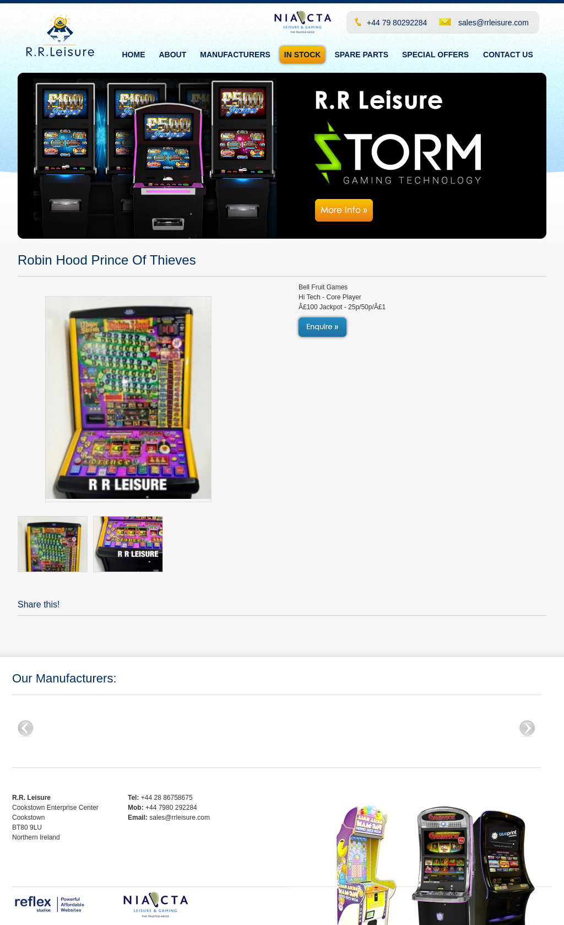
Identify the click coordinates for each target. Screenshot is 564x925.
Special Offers (435, 54)
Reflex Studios (50, 904)
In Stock (302, 54)
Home (133, 54)
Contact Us (508, 54)
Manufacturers (235, 54)
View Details (322, 327)
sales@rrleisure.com (493, 22)
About (173, 54)
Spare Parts (361, 54)
